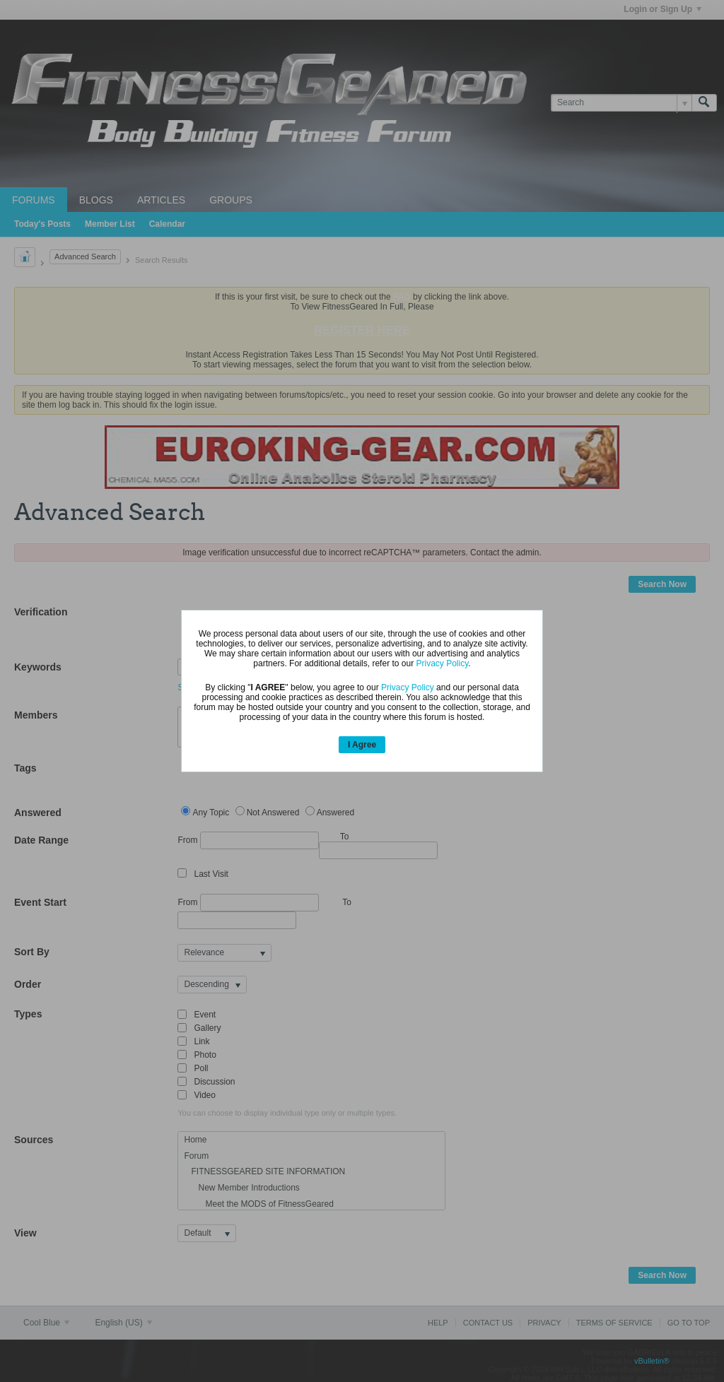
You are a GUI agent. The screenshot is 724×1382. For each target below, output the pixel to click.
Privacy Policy (442, 663)
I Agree (362, 745)
